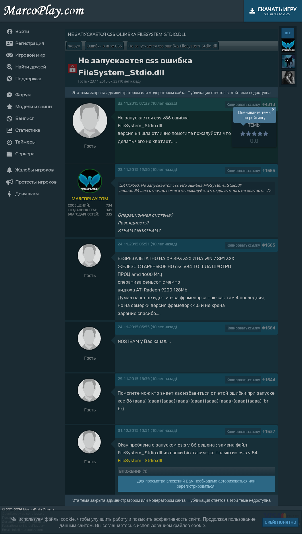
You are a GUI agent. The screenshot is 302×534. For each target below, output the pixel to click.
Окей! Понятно (280, 522)
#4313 (268, 104)
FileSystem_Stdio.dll (140, 460)
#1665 (268, 245)
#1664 (268, 328)
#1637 (268, 431)
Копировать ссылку (243, 104)
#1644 (268, 379)
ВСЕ (288, 33)
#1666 (268, 170)
